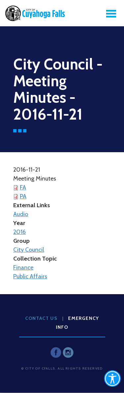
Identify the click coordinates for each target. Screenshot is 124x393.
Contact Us (41, 318)
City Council (28, 249)
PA (23, 196)
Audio (20, 214)
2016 (19, 232)
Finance (23, 267)
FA (23, 187)
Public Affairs (30, 276)
